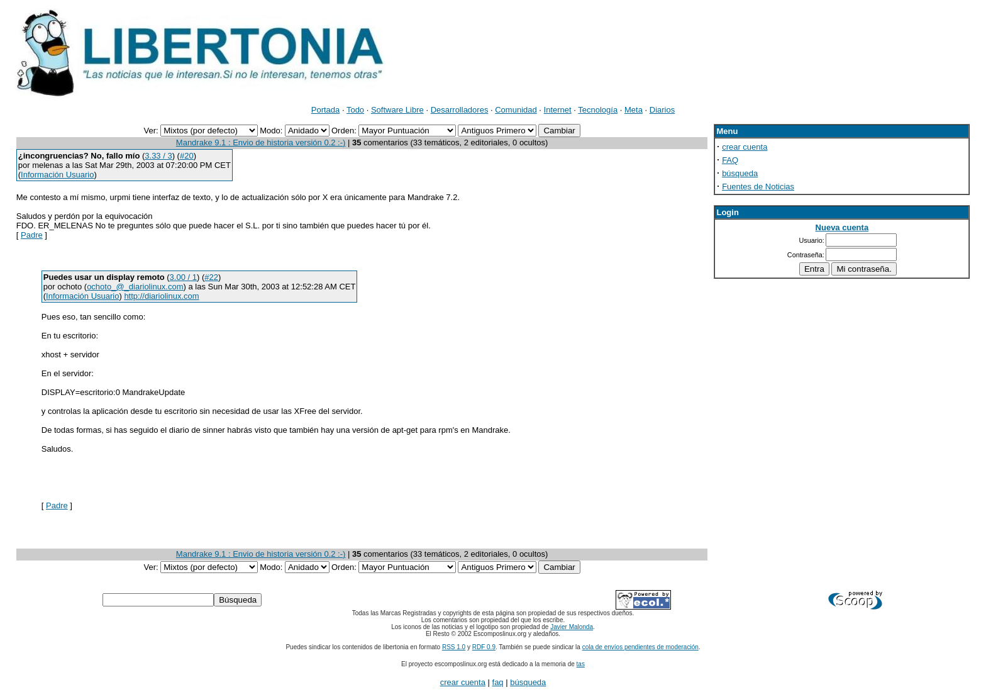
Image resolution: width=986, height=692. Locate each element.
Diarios (662, 109)
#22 (211, 277)
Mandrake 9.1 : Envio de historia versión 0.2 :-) (261, 142)
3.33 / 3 (158, 155)
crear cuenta (744, 147)
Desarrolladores (460, 109)
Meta (633, 109)
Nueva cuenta (842, 227)
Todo (355, 109)
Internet (558, 109)
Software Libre (397, 109)
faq (498, 682)
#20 (187, 155)
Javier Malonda (571, 626)
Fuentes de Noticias (758, 186)
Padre (32, 235)
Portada (325, 109)
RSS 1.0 (453, 647)
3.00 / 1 (183, 277)
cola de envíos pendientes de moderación (640, 647)
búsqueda (740, 173)
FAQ (730, 160)
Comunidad (516, 109)
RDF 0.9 (484, 647)
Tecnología (598, 109)
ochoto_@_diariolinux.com (135, 286)
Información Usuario (57, 174)
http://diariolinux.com (161, 296)
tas (581, 664)
